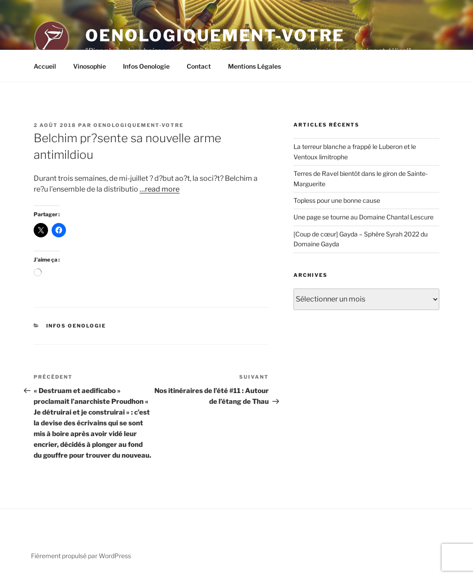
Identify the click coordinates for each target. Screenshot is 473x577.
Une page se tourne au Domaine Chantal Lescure (363, 217)
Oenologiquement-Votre (214, 35)
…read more (160, 189)
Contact (199, 66)
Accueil (45, 66)
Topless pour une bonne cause (336, 200)
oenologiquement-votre (138, 125)
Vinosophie (89, 66)
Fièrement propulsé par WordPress (81, 556)
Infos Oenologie (146, 66)
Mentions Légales (254, 66)
